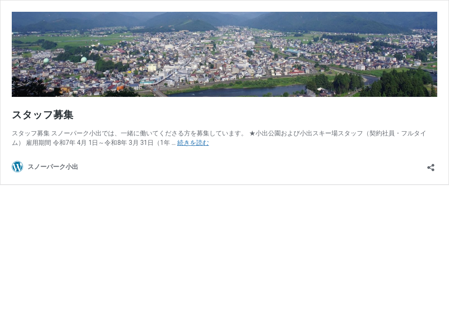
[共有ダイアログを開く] (431, 165)
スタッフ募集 (42, 114)
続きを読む (193, 142)
